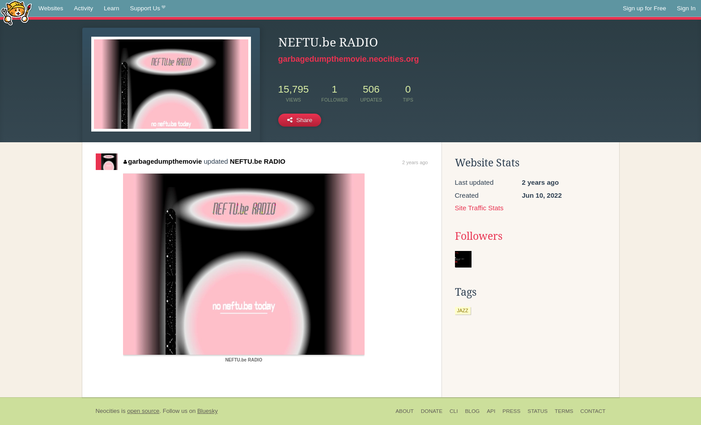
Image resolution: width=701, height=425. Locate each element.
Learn (111, 8)
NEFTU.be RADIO (257, 161)
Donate (431, 411)
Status (537, 411)
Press (511, 411)
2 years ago (415, 162)
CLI (454, 411)
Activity (83, 8)
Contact (592, 411)
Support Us (148, 8)
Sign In (686, 8)
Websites (50, 8)
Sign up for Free (644, 8)
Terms (564, 411)
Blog (472, 411)
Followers (478, 236)
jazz (462, 310)
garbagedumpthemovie (162, 161)
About (404, 411)
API (491, 411)
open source (143, 411)
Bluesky (207, 411)
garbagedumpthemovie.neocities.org (348, 59)
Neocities (108, 411)
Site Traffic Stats (479, 208)
